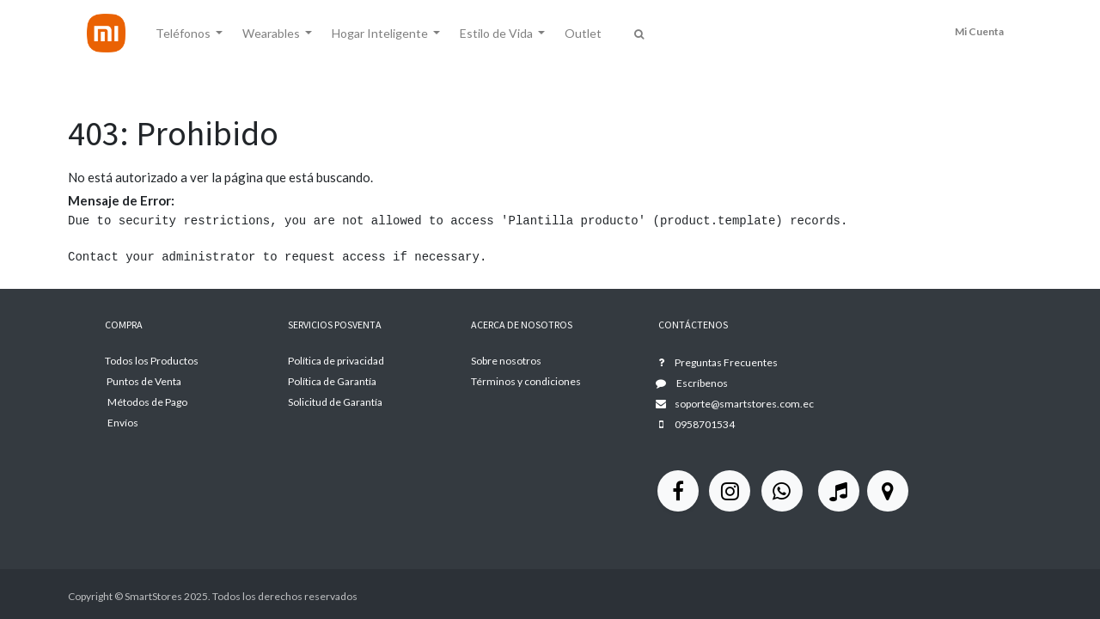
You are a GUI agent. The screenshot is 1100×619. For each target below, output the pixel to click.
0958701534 (705, 424)
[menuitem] (582, 33)
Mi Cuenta (979, 31)
